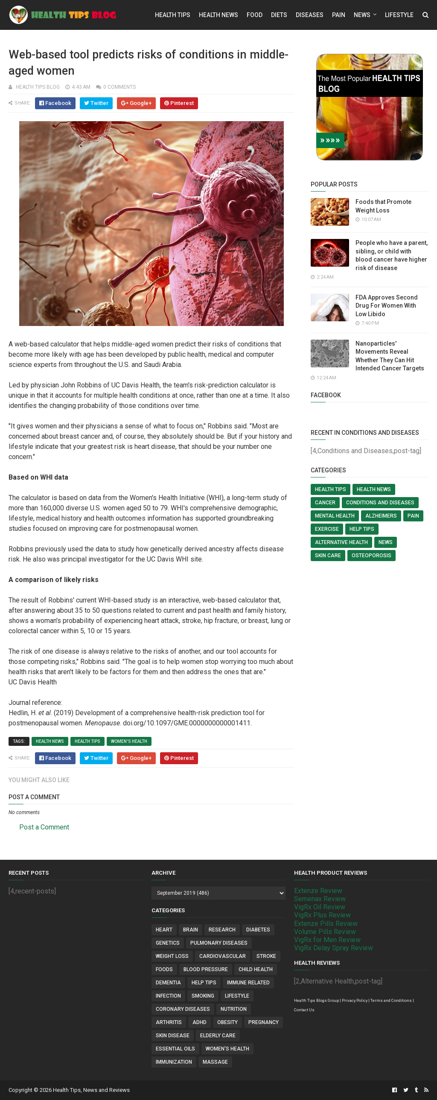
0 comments (119, 87)
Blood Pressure (206, 969)
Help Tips (362, 529)
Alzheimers (381, 516)
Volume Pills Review (325, 932)
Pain (338, 15)
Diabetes (258, 930)
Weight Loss (172, 956)
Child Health (256, 969)
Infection (168, 996)
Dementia (168, 983)
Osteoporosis (371, 556)
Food (254, 15)
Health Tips (172, 15)
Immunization (174, 1062)
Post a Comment (44, 827)
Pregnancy (263, 1022)
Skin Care (328, 556)
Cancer (325, 503)
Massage (215, 1062)
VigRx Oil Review (319, 907)
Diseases (309, 15)
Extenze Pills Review (326, 924)
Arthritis (169, 1022)
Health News (218, 15)
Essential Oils (175, 1049)
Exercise (327, 529)
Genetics (168, 943)
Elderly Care (218, 1036)
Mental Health (335, 516)
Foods (164, 969)
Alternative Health (341, 542)
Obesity (227, 1022)
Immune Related (248, 983)
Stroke (266, 956)
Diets (279, 15)
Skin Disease (172, 1036)
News (362, 15)
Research (222, 930)
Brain (190, 930)
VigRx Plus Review (322, 915)
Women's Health (129, 741)
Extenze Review (318, 891)
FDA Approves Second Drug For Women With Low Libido (386, 305)
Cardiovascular (222, 956)
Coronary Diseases (183, 1009)
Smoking (203, 996)
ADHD (199, 1022)
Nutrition (234, 1009)
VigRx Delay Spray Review (333, 948)
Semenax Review (320, 899)
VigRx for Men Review (327, 940)
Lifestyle (399, 15)
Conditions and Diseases (380, 503)
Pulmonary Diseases (219, 943)
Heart (164, 930)
